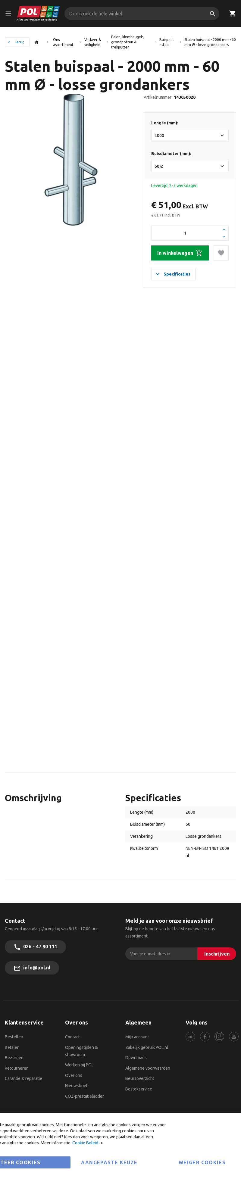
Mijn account (137, 1036)
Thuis (38, 42)
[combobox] (141, 13)
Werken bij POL (79, 1064)
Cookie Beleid (85, 1142)
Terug (19, 42)
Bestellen (14, 1036)
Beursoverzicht (139, 1078)
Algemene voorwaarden (147, 1068)
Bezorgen (14, 1057)
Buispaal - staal (166, 42)
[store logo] (38, 13)
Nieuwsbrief (76, 1085)
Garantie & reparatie (23, 1078)
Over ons (73, 1075)
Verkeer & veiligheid (92, 42)
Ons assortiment (63, 42)
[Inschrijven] (216, 953)
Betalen (12, 1047)
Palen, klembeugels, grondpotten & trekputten (127, 42)
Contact (72, 1036)
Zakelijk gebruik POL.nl (146, 1047)
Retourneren (17, 1068)
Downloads (136, 1057)
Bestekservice (138, 1089)
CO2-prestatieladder (85, 1096)
